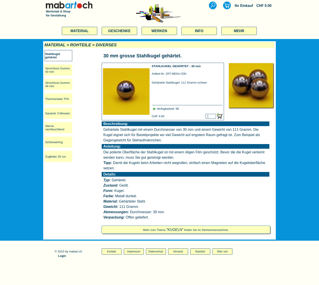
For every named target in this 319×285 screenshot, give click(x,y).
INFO (199, 31)
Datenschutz (155, 251)
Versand (178, 251)
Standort (200, 251)
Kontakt (111, 251)
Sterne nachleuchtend (54, 127)
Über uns (222, 251)
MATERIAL (79, 31)
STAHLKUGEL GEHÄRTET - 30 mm (176, 66)
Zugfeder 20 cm (55, 156)
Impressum (133, 251)
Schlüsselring (54, 142)
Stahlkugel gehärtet (52, 55)
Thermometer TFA (57, 99)
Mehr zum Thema (186, 230)
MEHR (239, 31)
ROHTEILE (80, 45)
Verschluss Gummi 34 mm (57, 84)
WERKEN (159, 31)
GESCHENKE (119, 31)
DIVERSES (106, 45)
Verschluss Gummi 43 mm (57, 70)
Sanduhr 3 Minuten (57, 113)
